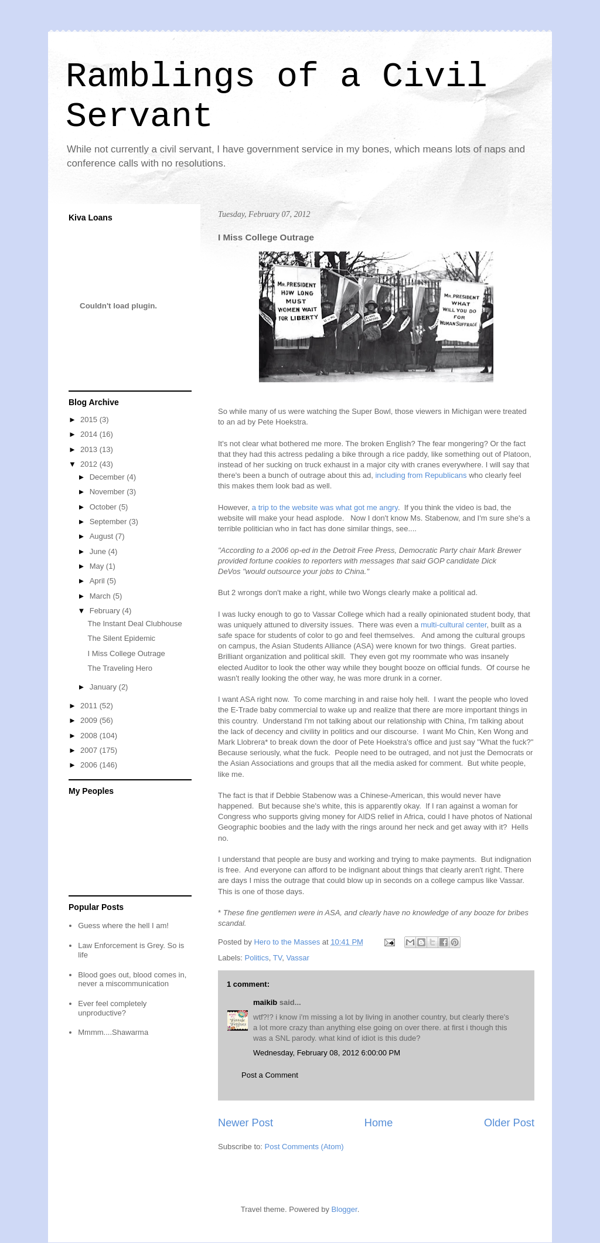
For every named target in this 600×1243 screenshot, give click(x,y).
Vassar (297, 957)
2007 (90, 750)
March (101, 596)
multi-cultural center (454, 624)
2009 (90, 720)
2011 (90, 705)
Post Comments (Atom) (304, 1146)
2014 (90, 434)
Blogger (344, 1209)
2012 (90, 464)
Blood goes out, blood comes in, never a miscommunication (132, 979)
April (98, 580)
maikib (265, 1002)
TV (277, 957)
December (108, 477)
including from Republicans (420, 475)
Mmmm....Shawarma (113, 1032)
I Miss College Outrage (126, 653)
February (106, 610)
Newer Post (245, 1123)
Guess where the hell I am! (123, 925)
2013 (90, 449)
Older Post (509, 1123)
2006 (90, 764)
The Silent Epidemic (121, 638)
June (99, 551)
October (104, 506)
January (104, 686)
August (102, 536)
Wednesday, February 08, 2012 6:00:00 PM (326, 1052)
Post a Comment (269, 1075)
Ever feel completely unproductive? (112, 1008)
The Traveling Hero (119, 668)
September (109, 521)
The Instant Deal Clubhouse (134, 623)
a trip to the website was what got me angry (325, 507)
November (108, 491)
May (98, 566)
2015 (90, 419)
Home (378, 1123)
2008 (90, 735)
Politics (257, 957)
